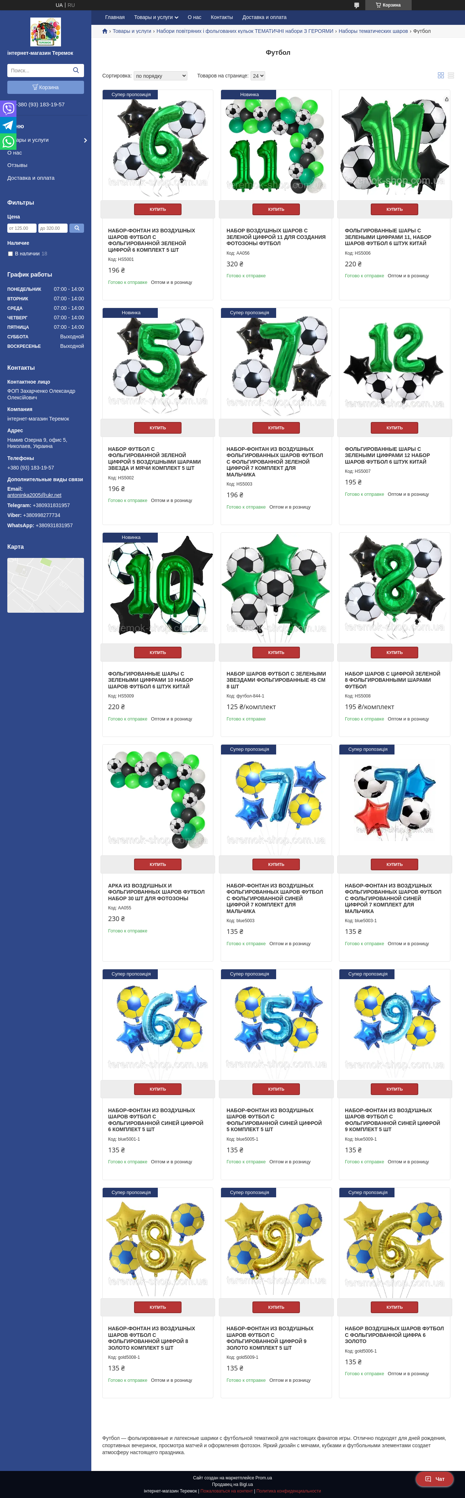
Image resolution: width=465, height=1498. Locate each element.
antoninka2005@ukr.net (34, 495)
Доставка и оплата (30, 178)
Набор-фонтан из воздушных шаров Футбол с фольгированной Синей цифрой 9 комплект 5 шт (392, 1120)
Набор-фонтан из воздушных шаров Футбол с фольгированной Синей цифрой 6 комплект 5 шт (155, 1120)
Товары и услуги (28, 140)
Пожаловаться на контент (227, 1491)
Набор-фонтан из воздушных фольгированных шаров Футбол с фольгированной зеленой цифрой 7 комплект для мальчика (274, 462)
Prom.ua (263, 1477)
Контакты (222, 17)
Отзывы (17, 165)
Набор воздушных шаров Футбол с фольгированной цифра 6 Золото (394, 1335)
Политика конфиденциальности (288, 1491)
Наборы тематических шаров (373, 31)
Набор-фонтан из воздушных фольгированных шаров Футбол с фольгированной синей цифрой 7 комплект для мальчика (274, 898)
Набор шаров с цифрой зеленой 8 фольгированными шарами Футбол (392, 680)
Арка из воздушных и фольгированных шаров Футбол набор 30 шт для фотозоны (156, 892)
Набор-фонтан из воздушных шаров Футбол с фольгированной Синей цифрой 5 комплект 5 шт (274, 1120)
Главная (115, 17)
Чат (435, 1479)
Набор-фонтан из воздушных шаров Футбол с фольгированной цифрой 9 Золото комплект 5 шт (269, 1338)
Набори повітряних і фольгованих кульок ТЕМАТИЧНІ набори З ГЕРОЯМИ (245, 31)
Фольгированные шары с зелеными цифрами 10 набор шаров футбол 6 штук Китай (150, 680)
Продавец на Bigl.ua (232, 1484)
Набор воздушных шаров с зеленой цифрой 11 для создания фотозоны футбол (275, 237)
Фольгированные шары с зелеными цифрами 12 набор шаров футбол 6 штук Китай (387, 455)
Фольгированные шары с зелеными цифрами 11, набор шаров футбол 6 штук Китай (388, 237)
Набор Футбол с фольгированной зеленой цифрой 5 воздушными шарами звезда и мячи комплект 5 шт (154, 458)
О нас (14, 152)
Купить (158, 209)
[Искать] (76, 70)
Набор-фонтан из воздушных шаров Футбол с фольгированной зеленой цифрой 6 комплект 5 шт (151, 240)
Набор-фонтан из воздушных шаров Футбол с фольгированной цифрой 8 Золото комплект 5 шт (151, 1338)
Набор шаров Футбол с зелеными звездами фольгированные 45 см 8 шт (276, 680)
